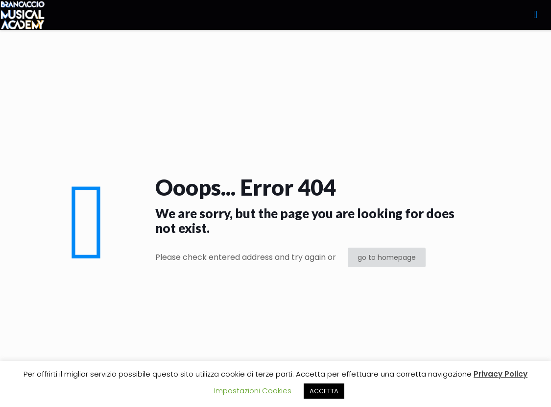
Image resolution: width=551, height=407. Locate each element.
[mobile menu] (535, 14)
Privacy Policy (500, 374)
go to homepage (387, 257)
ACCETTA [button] (324, 391)
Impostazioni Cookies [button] (252, 390)
